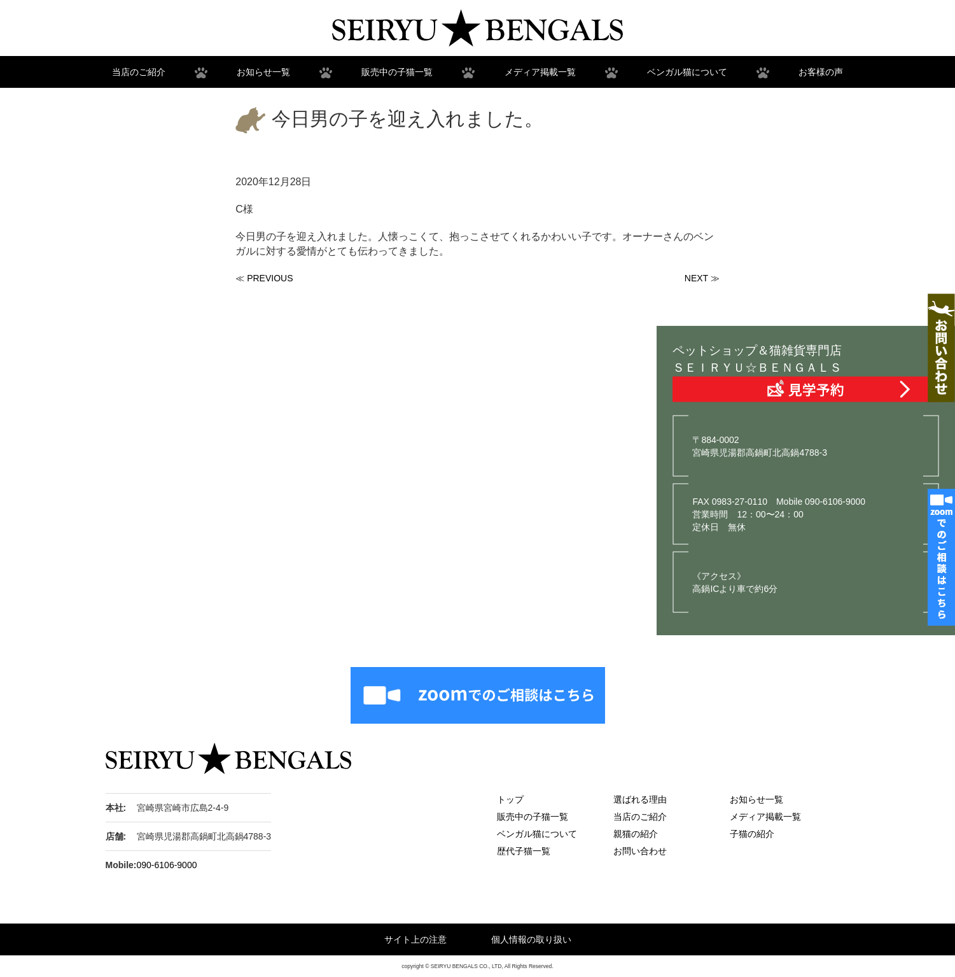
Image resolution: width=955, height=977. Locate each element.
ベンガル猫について (687, 72)
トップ (510, 799)
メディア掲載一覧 (540, 72)
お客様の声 (820, 72)
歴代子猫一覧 (523, 851)
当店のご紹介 (138, 72)
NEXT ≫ (702, 278)
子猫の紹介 (752, 834)
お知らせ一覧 (263, 72)
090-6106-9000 (167, 865)
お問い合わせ (640, 851)
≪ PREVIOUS (264, 278)
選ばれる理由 (640, 799)
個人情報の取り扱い (531, 939)
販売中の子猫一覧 (397, 72)
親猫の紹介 (635, 834)
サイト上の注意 (415, 939)
